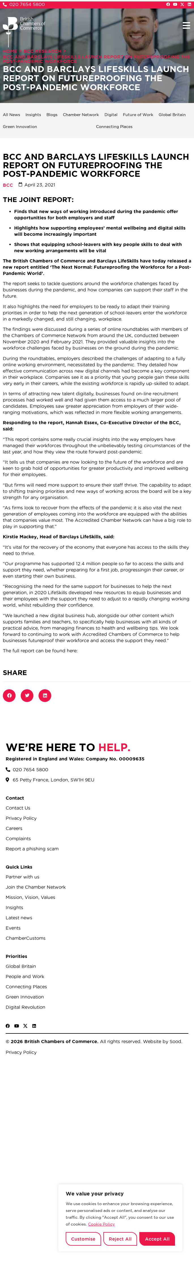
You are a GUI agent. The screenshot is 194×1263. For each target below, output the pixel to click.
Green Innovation (20, 126)
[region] (120, 1218)
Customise (83, 1238)
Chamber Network (81, 114)
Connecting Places (114, 126)
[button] (186, 25)
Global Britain (172, 114)
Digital (111, 114)
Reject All (120, 1238)
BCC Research (42, 51)
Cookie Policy (101, 1224)
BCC (8, 185)
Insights (33, 114)
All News (11, 114)
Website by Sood (161, 1041)
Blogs (51, 114)
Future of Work (138, 114)
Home (10, 51)
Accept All (157, 1238)
